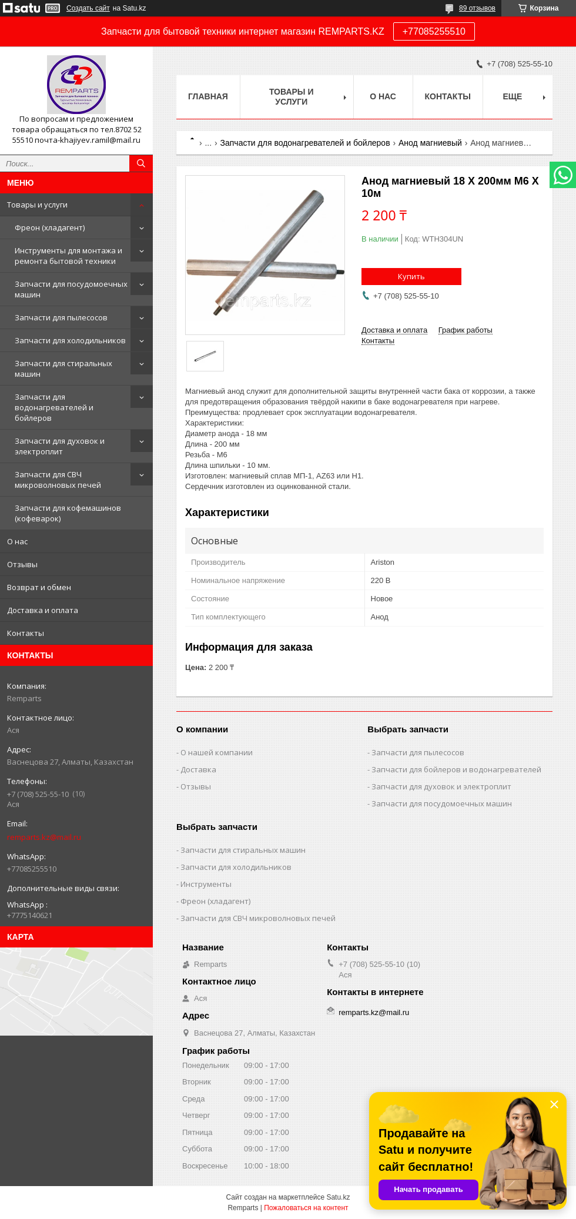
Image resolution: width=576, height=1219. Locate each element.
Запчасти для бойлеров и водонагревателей (456, 769)
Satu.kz (338, 1197)
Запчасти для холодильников (70, 340)
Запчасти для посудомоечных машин (71, 289)
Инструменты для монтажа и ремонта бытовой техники (68, 255)
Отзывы (22, 564)
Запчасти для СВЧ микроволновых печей (58, 479)
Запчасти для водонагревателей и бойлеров (54, 407)
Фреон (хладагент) (50, 227)
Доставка (198, 769)
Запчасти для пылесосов (61, 317)
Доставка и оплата (42, 610)
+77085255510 (434, 31)
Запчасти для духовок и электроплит (60, 446)
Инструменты (206, 884)
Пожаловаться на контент (306, 1208)
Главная (208, 96)
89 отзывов (477, 8)
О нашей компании (216, 752)
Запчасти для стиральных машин (63, 368)
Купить (411, 276)
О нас (17, 541)
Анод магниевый (430, 143)
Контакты (25, 633)
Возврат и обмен (39, 587)
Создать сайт (88, 8)
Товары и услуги (37, 204)
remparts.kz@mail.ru (44, 837)
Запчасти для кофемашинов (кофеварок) (68, 513)
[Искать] (141, 163)
